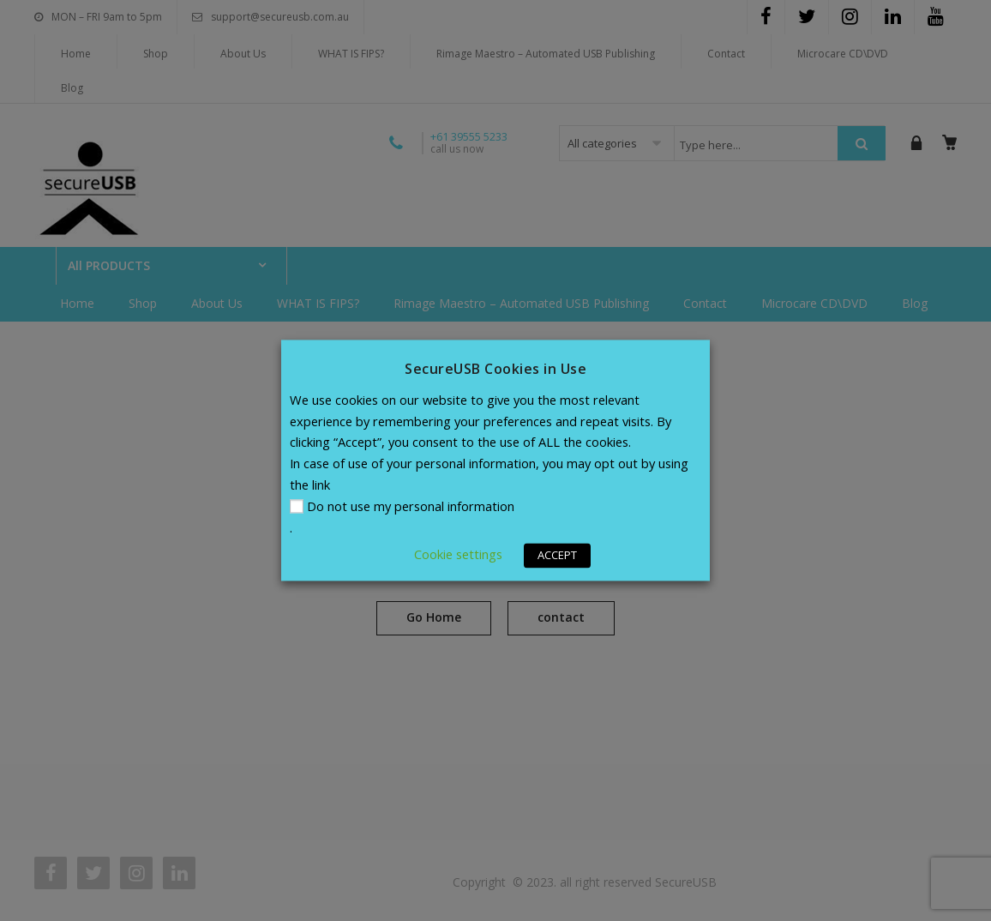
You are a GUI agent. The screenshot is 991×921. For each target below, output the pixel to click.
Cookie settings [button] (458, 554)
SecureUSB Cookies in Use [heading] (495, 368)
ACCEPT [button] (557, 555)
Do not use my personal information (410, 506)
